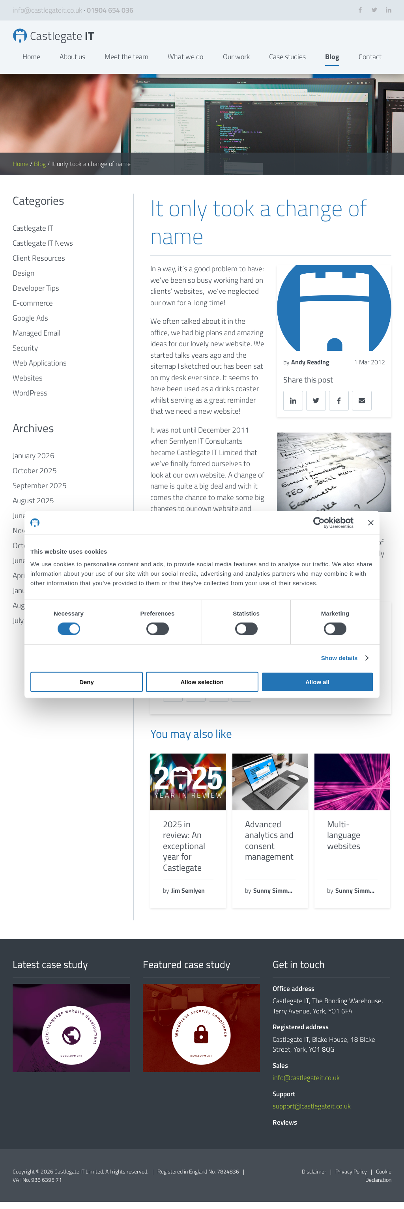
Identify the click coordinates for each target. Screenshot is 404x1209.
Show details (339, 658)
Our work (236, 63)
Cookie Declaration (378, 1182)
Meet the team (126, 63)
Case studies (287, 63)
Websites (28, 385)
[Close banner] (371, 523)
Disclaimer (314, 1178)
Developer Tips (36, 295)
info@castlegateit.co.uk (47, 10)
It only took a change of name (63, 39)
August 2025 (33, 507)
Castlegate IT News (43, 250)
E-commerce (33, 310)
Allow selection (201, 681)
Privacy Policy (351, 1178)
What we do (185, 63)
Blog (332, 63)
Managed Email (36, 340)
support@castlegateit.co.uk (312, 1113)
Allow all (317, 681)
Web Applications (40, 370)
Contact (370, 63)
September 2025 (40, 492)
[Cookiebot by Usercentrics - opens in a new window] (319, 523)
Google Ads (30, 325)
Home (31, 63)
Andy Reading (310, 369)
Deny (86, 681)
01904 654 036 (110, 10)
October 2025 (35, 477)
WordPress (30, 400)
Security (25, 355)
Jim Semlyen (188, 898)
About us (72, 63)
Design (23, 280)
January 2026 (33, 462)
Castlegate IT (33, 235)
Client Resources (39, 265)
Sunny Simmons (274, 898)
